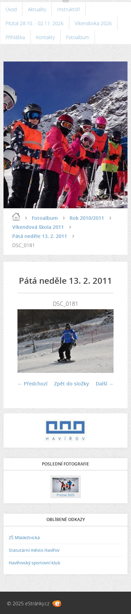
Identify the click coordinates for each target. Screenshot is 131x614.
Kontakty (45, 37)
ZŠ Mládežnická (24, 538)
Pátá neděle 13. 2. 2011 (39, 236)
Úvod (11, 9)
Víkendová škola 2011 (38, 227)
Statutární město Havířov (34, 550)
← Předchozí (32, 383)
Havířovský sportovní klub (34, 563)
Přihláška (15, 37)
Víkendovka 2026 (93, 23)
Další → (105, 383)
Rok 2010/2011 (87, 218)
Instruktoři (68, 9)
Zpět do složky (71, 383)
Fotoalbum (77, 37)
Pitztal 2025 (65, 495)
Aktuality (37, 9)
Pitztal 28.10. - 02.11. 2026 (35, 23)
